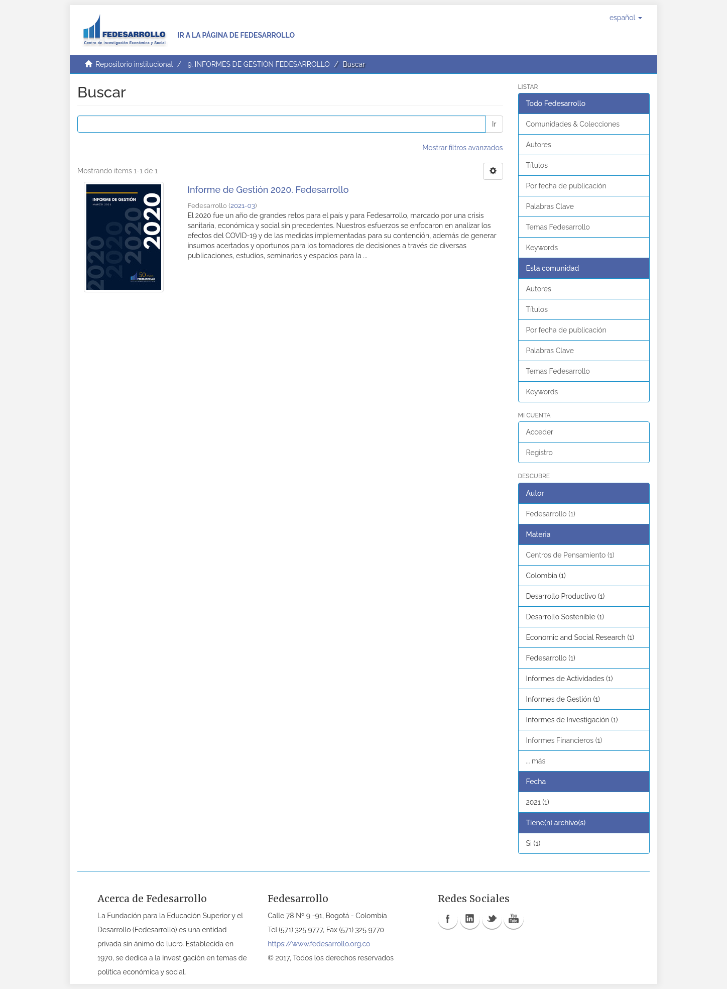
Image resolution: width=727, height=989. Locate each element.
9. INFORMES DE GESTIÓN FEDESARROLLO (258, 64)
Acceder (540, 432)
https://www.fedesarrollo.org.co (319, 944)
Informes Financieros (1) (564, 740)
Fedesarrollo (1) (550, 514)
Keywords (542, 248)
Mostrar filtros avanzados (462, 148)
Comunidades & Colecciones (573, 124)
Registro (539, 453)
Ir (494, 124)
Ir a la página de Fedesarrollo (236, 35)
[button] (626, 17)
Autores (538, 145)
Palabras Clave (550, 206)
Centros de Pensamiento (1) (570, 555)
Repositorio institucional (134, 64)
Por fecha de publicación (566, 186)
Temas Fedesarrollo (558, 227)
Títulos (537, 165)
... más (536, 761)
